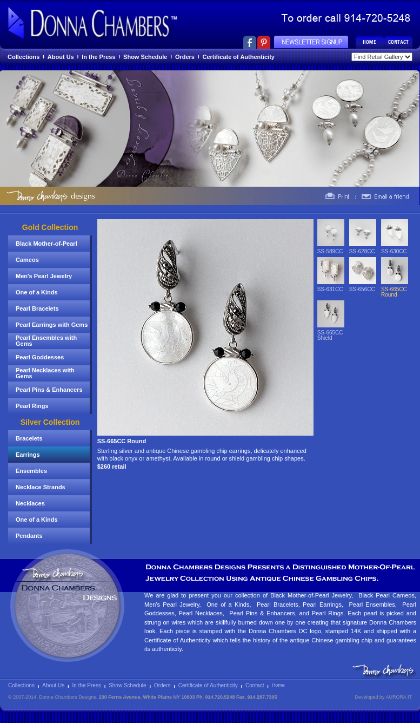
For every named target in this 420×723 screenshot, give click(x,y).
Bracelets (29, 438)
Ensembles (31, 471)
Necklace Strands (40, 487)
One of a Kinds (37, 292)
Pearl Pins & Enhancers (49, 389)
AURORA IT (398, 697)
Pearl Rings (32, 406)
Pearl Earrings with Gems (52, 324)
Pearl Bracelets (37, 308)
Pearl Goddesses (40, 357)
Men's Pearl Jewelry (44, 276)
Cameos (27, 260)
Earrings (28, 454)
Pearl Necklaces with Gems (45, 373)
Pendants (29, 536)
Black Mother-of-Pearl (46, 243)
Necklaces (30, 503)
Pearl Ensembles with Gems (46, 340)
